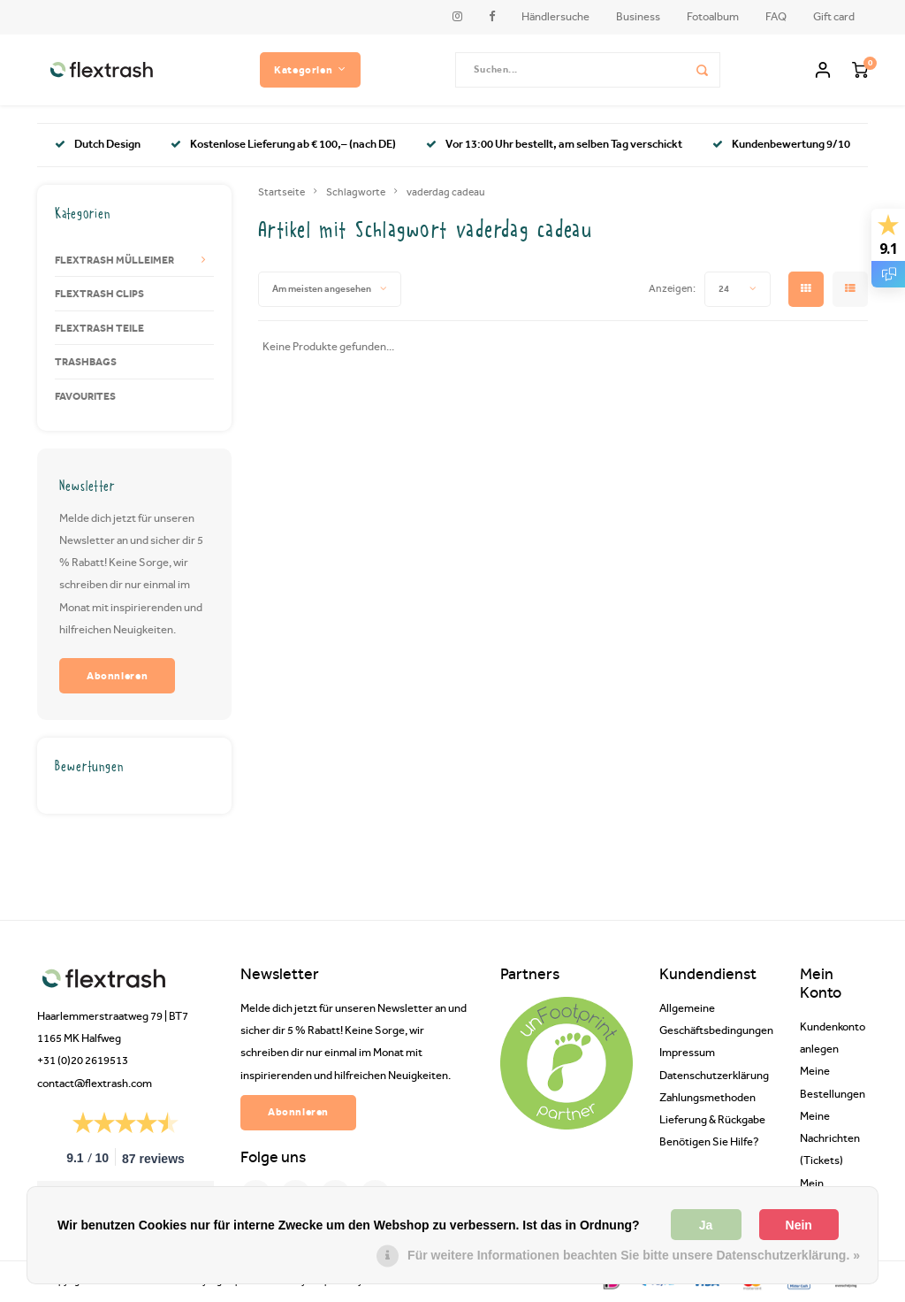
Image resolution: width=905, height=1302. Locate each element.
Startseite (281, 192)
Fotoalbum (713, 16)
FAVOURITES (85, 395)
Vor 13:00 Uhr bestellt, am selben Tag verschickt (554, 143)
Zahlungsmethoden (707, 1097)
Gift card (834, 16)
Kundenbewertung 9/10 (781, 143)
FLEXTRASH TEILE (99, 327)
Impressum (687, 1052)
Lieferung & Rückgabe (712, 1119)
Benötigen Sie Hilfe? (709, 1141)
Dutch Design (98, 143)
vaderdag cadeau (446, 192)
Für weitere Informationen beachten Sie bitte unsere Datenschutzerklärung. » (633, 1255)
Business (638, 16)
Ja (706, 1225)
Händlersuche (555, 16)
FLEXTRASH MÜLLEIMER (114, 259)
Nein (799, 1225)
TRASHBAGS (86, 361)
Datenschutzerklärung (714, 1075)
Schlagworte (355, 192)
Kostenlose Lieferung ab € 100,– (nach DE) (283, 143)
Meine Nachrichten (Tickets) (830, 1138)
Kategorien (310, 69)
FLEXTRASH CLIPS (99, 293)
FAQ (776, 16)
